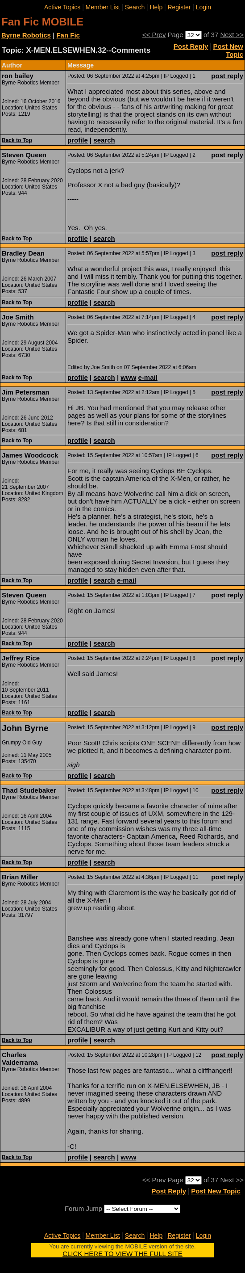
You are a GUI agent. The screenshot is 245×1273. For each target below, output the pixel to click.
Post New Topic (228, 50)
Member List (103, 7)
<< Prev (154, 34)
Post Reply (191, 46)
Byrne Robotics (26, 35)
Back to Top (17, 140)
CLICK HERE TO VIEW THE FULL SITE (122, 1253)
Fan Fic (68, 35)
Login (203, 7)
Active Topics (62, 7)
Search (135, 7)
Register (179, 7)
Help (155, 7)
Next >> (232, 34)
